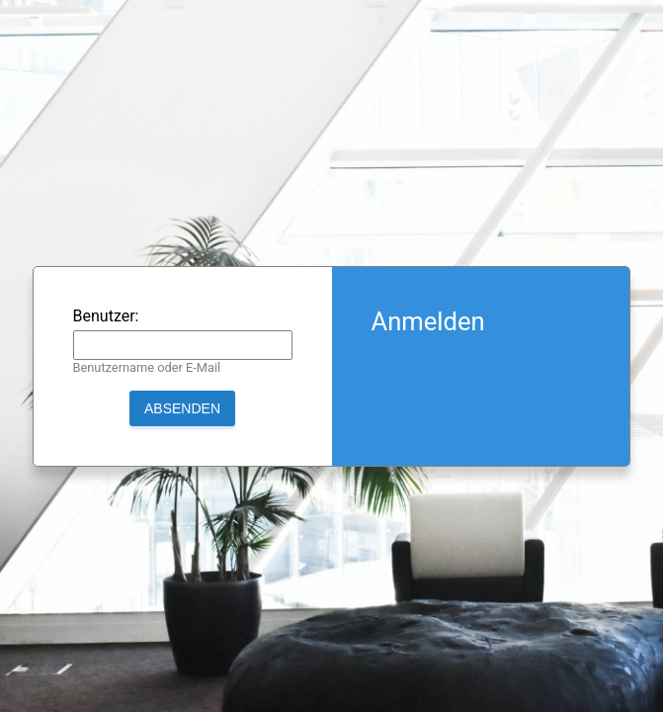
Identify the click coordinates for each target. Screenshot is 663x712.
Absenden (182, 408)
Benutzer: (106, 316)
